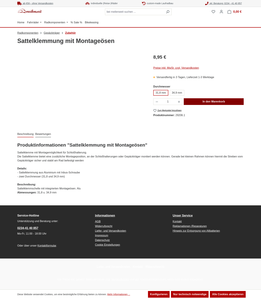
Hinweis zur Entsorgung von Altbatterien (196, 230)
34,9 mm (177, 92)
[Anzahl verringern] (156, 101)
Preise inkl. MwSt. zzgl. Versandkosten (176, 67)
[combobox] (134, 11)
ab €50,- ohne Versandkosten (35, 3)
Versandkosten (120, 279)
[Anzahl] (168, 101)
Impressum (101, 235)
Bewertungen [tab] (43, 134)
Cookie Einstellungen (107, 244)
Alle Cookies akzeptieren (228, 294)
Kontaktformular (46, 245)
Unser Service (183, 215)
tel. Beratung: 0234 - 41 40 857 (223, 3)
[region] (82, 89)
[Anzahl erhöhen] (179, 101)
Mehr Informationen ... (118, 294)
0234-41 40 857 (27, 228)
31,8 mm (161, 92)
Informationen (105, 215)
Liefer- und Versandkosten (110, 230)
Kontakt (177, 221)
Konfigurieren (159, 294)
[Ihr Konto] (221, 11)
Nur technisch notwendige (189, 294)
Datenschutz (102, 240)
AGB (98, 221)
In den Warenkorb (214, 101)
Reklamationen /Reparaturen (190, 226)
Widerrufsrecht (103, 226)
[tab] (25, 134)
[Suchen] (168, 11)
